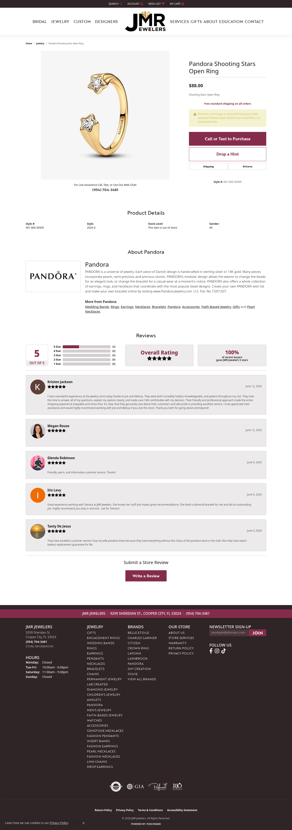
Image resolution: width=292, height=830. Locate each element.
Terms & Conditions (150, 810)
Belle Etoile (138, 632)
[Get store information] (39, 646)
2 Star (57, 359)
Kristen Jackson (60, 382)
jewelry (40, 43)
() (114, 347)
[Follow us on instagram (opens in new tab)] (217, 651)
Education (231, 21)
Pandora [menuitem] (95, 705)
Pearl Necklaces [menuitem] (101, 751)
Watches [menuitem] (94, 720)
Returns (247, 166)
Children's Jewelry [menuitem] (103, 694)
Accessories (191, 306)
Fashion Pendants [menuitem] (103, 736)
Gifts (196, 21)
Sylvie (133, 674)
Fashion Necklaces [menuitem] (103, 756)
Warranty (177, 643)
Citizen (134, 643)
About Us (176, 632)
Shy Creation (139, 668)
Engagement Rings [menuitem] (103, 638)
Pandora (174, 306)
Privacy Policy (181, 653)
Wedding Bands (97, 306)
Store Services (181, 638)
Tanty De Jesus (59, 526)
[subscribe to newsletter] (257, 632)
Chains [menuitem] (93, 674)
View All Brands (142, 679)
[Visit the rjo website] (177, 786)
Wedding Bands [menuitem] (100, 643)
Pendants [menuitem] (95, 658)
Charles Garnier (142, 638)
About (210, 21)
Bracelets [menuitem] (95, 668)
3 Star (57, 355)
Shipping (208, 166)
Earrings (127, 306)
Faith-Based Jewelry (216, 306)
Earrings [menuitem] (95, 653)
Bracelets (159, 306)
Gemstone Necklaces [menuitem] (105, 730)
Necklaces (142, 306)
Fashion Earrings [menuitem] (102, 746)
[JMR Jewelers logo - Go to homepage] (146, 21)
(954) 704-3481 (105, 189)
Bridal (40, 21)
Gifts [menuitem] (91, 632)
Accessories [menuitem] (97, 725)
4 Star (57, 351)
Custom (82, 21)
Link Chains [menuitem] (97, 761)
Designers (106, 21)
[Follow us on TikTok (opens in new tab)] (223, 651)
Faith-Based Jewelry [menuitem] (104, 715)
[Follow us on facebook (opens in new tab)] (211, 651)
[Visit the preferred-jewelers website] (158, 786)
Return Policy (181, 648)
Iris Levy (54, 490)
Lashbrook (138, 658)
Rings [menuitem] (92, 648)
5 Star (57, 347)
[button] (115, 4)
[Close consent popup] (83, 823)
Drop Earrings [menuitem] (100, 766)
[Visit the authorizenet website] (116, 786)
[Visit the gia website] (135, 786)
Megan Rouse (58, 426)
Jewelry (60, 21)
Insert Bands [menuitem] (98, 741)
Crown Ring (138, 648)
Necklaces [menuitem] (96, 663)
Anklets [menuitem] (94, 699)
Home (29, 43)
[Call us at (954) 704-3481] (36, 642)
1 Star (57, 364)
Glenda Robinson (61, 458)
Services (179, 21)
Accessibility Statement (182, 810)
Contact (254, 21)
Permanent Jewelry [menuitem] (104, 679)
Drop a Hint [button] (227, 154)
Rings (115, 306)
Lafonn (134, 653)
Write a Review (146, 576)
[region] (105, 115)
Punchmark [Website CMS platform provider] (154, 823)
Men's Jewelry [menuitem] (99, 710)
